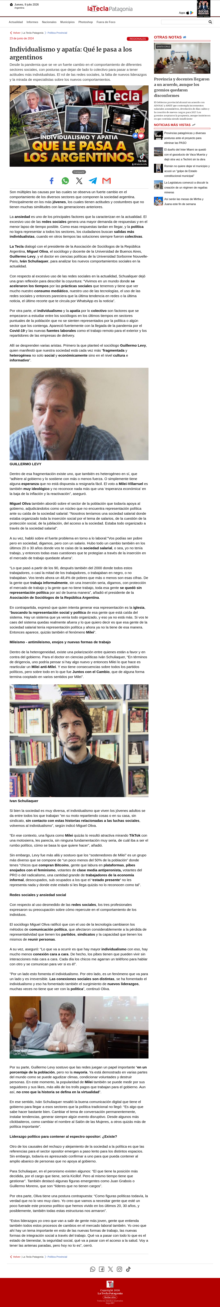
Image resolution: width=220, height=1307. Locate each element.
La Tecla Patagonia (33, 32)
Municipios (67, 22)
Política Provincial (57, 32)
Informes (32, 22)
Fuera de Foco (106, 22)
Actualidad (16, 22)
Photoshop (85, 22)
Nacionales (49, 22)
